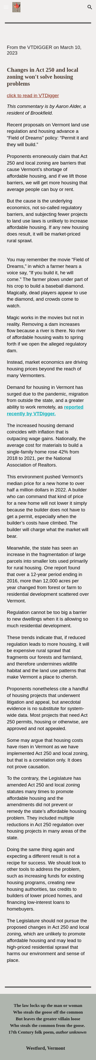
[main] (48, 144)
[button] (6, 7)
